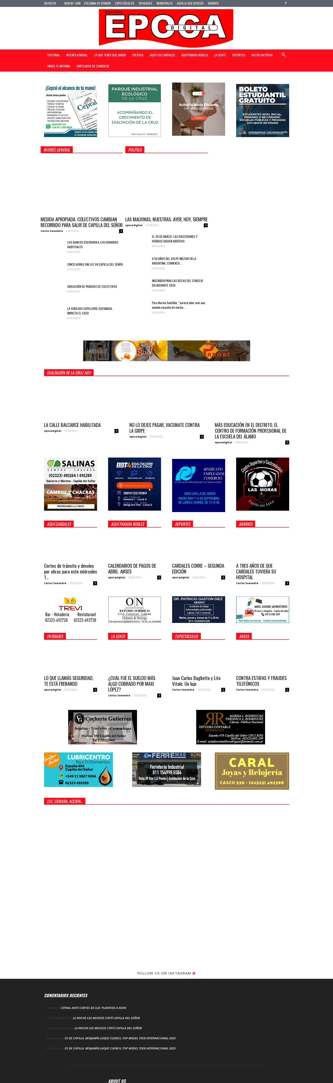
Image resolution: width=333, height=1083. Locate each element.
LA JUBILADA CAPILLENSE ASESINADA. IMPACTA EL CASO (90, 310)
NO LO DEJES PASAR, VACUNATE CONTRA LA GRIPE (164, 427)
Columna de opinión (97, 3)
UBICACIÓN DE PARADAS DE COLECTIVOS (92, 286)
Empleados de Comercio (93, 65)
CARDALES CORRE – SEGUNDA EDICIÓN (198, 568)
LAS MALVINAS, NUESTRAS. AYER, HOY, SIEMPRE (166, 219)
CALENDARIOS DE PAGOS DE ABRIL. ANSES (132, 568)
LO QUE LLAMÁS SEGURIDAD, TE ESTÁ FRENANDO (68, 680)
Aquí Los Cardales (162, 54)
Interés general (77, 54)
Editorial (53, 54)
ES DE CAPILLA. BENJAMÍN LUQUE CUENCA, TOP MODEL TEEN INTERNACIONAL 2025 (120, 1038)
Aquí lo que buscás (190, 3)
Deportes (238, 54)
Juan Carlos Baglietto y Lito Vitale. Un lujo (196, 680)
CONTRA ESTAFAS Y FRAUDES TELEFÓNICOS (261, 680)
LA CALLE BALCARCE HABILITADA (72, 424)
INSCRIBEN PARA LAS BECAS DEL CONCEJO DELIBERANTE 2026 (177, 283)
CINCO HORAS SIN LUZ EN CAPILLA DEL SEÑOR (95, 264)
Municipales (165, 3)
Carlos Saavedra (52, 231)
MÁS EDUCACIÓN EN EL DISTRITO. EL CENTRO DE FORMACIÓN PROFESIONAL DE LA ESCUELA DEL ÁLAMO (250, 430)
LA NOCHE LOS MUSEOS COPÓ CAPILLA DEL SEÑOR (106, 1018)
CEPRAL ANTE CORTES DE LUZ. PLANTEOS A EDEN (93, 1008)
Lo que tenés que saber (110, 54)
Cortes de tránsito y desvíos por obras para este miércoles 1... (70, 571)
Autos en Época (262, 54)
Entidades (145, 3)
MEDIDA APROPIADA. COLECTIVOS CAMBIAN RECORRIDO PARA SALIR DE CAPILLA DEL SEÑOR (82, 222)
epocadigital (134, 225)
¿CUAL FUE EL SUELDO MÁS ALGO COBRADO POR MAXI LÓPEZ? (131, 683)
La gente (220, 54)
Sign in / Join (72, 3)
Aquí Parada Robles (194, 54)
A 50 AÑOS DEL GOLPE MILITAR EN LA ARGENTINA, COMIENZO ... (174, 260)
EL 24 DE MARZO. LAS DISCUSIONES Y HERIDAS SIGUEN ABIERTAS (174, 238)
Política (137, 54)
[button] (283, 55)
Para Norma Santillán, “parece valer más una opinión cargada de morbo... (178, 305)
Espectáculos (124, 3)
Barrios (213, 3)
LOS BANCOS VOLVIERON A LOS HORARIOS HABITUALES (92, 244)
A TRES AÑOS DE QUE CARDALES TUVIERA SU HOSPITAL (256, 571)
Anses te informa (58, 65)
